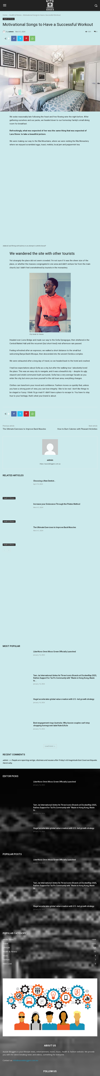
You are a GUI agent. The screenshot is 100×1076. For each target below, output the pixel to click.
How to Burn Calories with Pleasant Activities (77, 409)
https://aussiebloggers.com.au (50, 444)
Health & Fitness (15, 15)
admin (11, 32)
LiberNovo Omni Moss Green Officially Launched (54, 632)
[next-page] (8, 530)
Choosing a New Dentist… (44, 461)
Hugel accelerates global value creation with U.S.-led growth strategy (63, 679)
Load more (50, 726)
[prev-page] (4, 530)
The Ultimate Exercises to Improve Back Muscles (24, 409)
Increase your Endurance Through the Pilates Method (56, 484)
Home (5, 15)
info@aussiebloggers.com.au (25, 1040)
